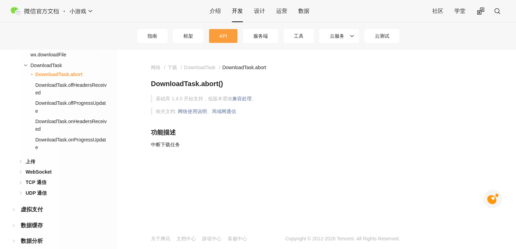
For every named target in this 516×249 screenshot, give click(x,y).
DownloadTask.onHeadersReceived (71, 125)
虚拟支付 (32, 209)
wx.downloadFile (48, 54)
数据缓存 (32, 225)
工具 (299, 36)
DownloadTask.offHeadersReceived (71, 88)
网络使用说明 (192, 111)
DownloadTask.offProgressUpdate (70, 106)
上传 (30, 161)
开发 (237, 11)
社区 (437, 11)
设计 (259, 11)
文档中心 (186, 238)
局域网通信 (224, 111)
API (223, 36)
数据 (303, 11)
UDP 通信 (36, 193)
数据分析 (32, 241)
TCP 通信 (36, 182)
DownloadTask (46, 65)
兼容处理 (242, 98)
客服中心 (237, 238)
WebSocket (39, 172)
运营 (281, 11)
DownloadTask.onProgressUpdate (70, 143)
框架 (188, 36)
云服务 (337, 36)
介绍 (215, 11)
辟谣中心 (211, 238)
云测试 (382, 36)
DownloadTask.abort (59, 74)
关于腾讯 (160, 238)
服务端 (260, 36)
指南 (152, 36)
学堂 (459, 11)
